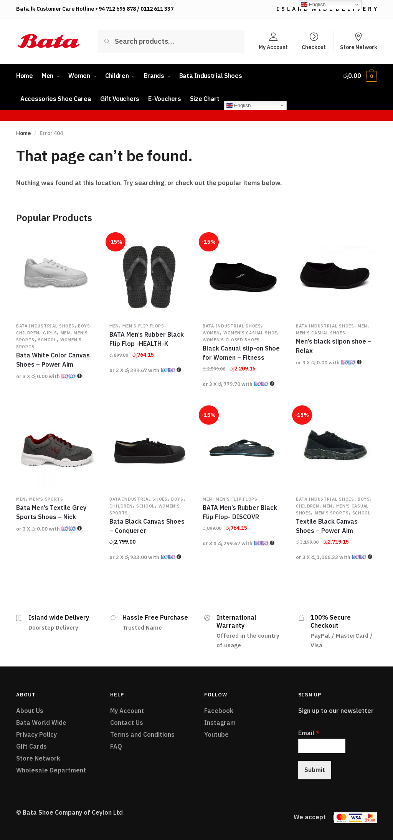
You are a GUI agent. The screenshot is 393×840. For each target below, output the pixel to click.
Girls (50, 333)
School (47, 339)
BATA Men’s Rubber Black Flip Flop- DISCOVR (240, 512)
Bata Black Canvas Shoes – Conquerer (147, 526)
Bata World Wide (41, 722)
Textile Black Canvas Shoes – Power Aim (327, 526)
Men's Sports (46, 499)
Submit (314, 770)
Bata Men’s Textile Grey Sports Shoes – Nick (51, 512)
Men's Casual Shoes (320, 333)
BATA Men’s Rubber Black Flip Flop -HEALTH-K (146, 339)
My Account (273, 47)
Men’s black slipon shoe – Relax (334, 345)
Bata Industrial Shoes (45, 326)
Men (65, 333)
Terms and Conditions (142, 734)
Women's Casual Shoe (250, 333)
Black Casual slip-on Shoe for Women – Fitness (241, 352)
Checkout (314, 47)
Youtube (216, 734)
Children (28, 333)
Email (309, 733)
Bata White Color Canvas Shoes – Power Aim (53, 359)
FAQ (116, 746)
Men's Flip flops (143, 326)
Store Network (358, 47)
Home (23, 133)
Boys (84, 326)
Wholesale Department (51, 770)
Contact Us (126, 722)
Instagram (220, 722)
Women (211, 333)
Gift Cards (31, 746)
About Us (29, 710)
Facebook (218, 710)
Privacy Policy (36, 734)
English (238, 105)
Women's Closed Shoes (231, 339)
